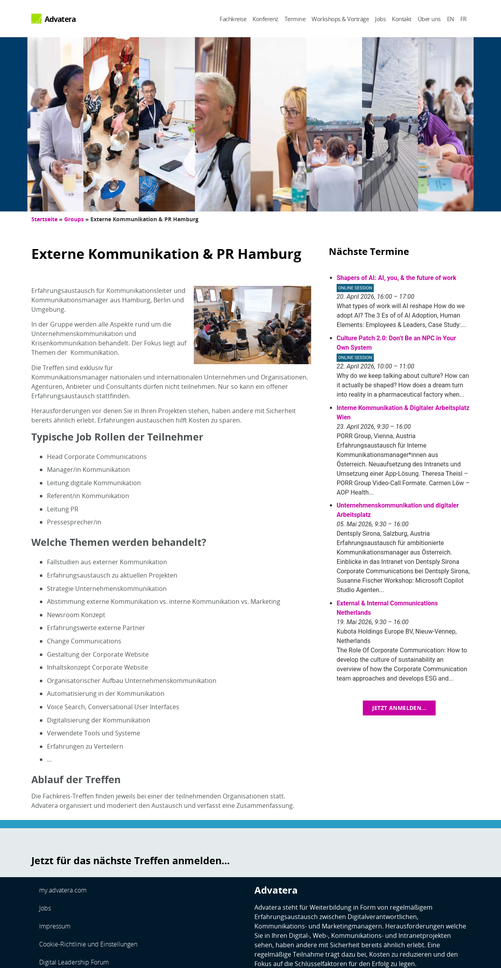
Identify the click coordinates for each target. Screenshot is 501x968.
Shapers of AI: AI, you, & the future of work (396, 278)
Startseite (44, 219)
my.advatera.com (63, 890)
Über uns (429, 19)
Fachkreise (233, 19)
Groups (74, 219)
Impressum (54, 926)
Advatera (60, 19)
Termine (295, 19)
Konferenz (265, 19)
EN (450, 19)
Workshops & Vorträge (340, 19)
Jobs (380, 19)
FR (463, 19)
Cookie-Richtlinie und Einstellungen (88, 944)
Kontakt (401, 19)
